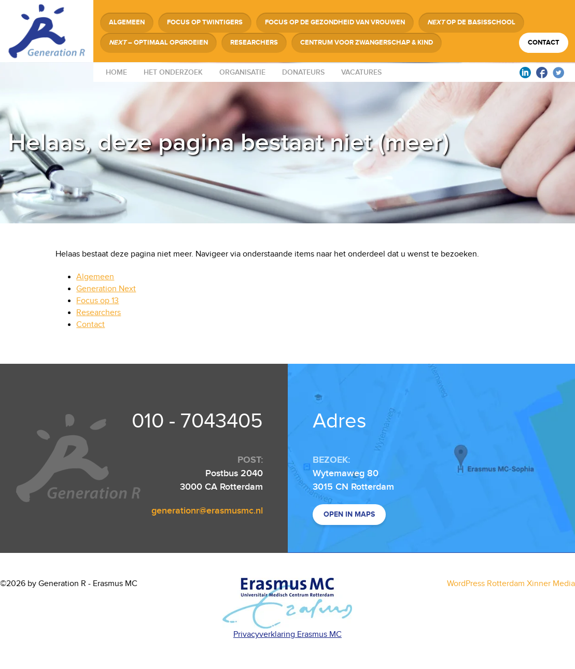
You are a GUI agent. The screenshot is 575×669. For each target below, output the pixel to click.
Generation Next (106, 289)
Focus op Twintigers (205, 22)
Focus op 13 (97, 301)
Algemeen (127, 22)
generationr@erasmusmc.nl (207, 510)
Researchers (254, 42)
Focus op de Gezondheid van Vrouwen (335, 22)
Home (116, 72)
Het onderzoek (173, 72)
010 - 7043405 (197, 421)
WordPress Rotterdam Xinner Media (511, 584)
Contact (543, 42)
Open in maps (349, 514)
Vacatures (361, 72)
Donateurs (303, 72)
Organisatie (242, 72)
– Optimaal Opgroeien (158, 42)
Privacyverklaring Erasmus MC (287, 634)
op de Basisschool (471, 22)
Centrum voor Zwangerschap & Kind (366, 42)
